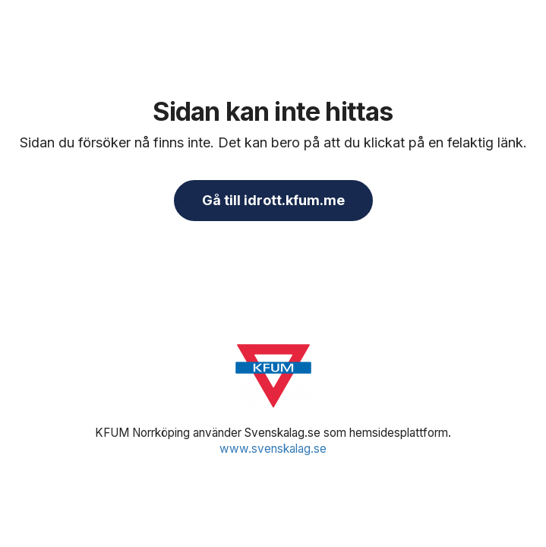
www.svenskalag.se (273, 448)
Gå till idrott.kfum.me (273, 200)
